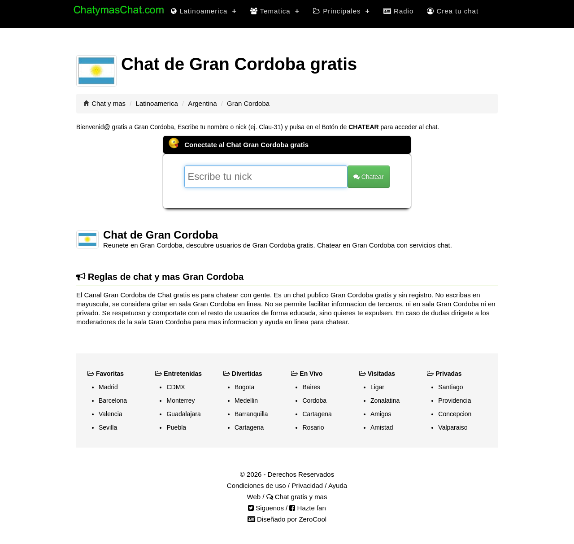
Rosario (313, 427)
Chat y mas (108, 103)
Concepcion (454, 414)
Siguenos (266, 508)
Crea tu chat (452, 11)
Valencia (110, 414)
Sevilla (108, 427)
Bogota (244, 387)
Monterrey (180, 400)
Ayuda (337, 485)
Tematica (275, 11)
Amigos (380, 414)
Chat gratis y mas (296, 496)
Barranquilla (251, 414)
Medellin (246, 400)
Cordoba (314, 400)
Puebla (176, 427)
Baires (311, 387)
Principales (341, 11)
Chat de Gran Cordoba (160, 235)
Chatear (368, 176)
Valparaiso (452, 427)
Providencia (454, 400)
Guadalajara (183, 414)
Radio (398, 11)
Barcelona (113, 400)
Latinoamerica (204, 11)
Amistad (381, 427)
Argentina (202, 103)
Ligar (377, 387)
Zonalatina (385, 400)
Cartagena (249, 427)
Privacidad (307, 485)
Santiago (450, 387)
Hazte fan (307, 508)
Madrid (108, 387)
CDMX (175, 387)
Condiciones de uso (256, 485)
